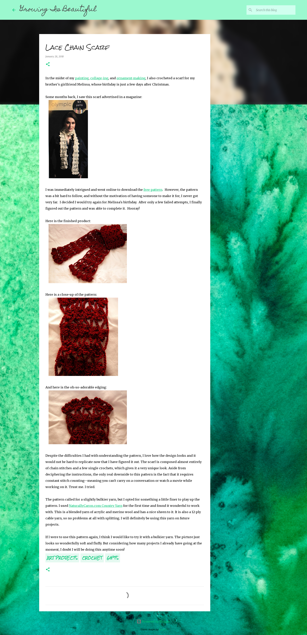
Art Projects (62, 557)
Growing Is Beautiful (58, 9)
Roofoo (163, 629)
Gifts (112, 557)
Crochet (92, 557)
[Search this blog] (274, 10)
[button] (47, 64)
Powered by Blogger (153, 621)
